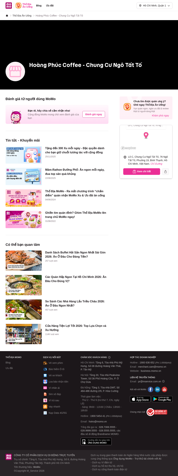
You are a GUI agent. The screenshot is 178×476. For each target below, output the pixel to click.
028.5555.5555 (107, 430)
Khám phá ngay (160, 115)
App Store (140, 399)
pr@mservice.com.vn (149, 381)
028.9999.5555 (89, 430)
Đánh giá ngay (93, 114)
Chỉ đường (156, 163)
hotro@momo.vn (98, 421)
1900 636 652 (155, 362)
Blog (39, 5)
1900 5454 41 (97, 416)
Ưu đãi (50, 5)
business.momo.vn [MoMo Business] (151, 370)
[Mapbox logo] (128, 148)
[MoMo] (7, 15)
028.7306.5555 (107, 427)
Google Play (162, 399)
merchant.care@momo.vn (152, 366)
